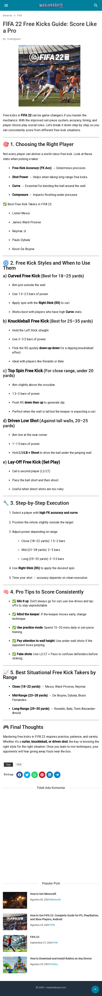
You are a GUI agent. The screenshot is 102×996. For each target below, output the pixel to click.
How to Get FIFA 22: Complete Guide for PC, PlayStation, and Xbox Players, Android (64, 917)
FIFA (19, 15)
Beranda (7, 15)
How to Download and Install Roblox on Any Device (61, 958)
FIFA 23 (34, 936)
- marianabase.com (55, 987)
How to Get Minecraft (43, 893)
